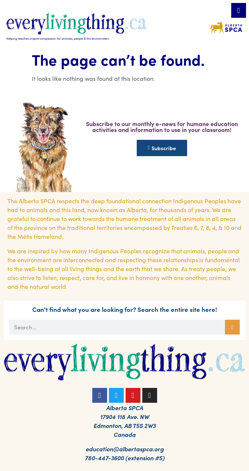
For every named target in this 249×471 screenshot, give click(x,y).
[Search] (232, 327)
